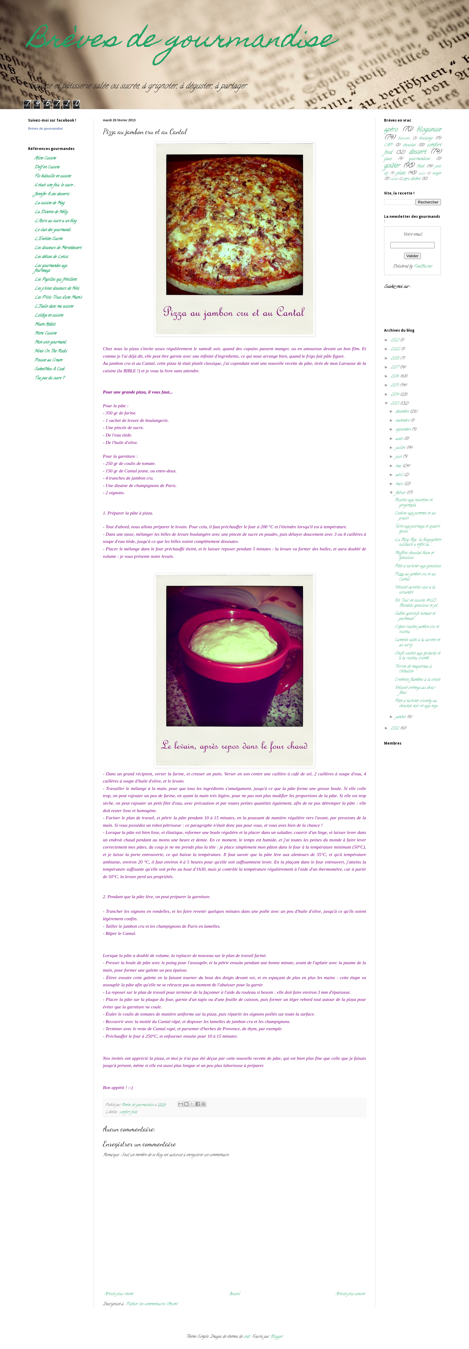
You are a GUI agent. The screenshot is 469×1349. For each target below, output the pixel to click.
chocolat (409, 145)
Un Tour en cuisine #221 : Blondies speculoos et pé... (417, 603)
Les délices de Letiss (51, 257)
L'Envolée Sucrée (48, 239)
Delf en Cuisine (46, 167)
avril (399, 475)
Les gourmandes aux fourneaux (50, 268)
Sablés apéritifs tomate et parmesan (415, 616)
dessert (417, 152)
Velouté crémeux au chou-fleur (415, 690)
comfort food (128, 1112)
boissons (404, 138)
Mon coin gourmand (50, 342)
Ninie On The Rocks (50, 351)
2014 (395, 395)
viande (394, 179)
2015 (395, 385)
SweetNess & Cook (49, 369)
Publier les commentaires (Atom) (151, 1304)
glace (388, 159)
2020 (396, 349)
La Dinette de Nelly (51, 212)
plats (400, 173)
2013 (395, 404)
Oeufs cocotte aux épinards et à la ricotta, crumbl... (417, 656)
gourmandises (419, 159)
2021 (395, 340)
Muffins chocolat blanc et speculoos (414, 555)
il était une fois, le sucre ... (54, 185)
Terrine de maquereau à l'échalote (413, 669)
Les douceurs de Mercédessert (57, 248)
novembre (402, 421)
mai (398, 466)
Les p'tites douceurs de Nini (56, 289)
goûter (392, 166)
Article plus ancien (350, 1294)
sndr (246, 1337)
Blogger (276, 1337)
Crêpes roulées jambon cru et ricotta (417, 629)
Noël (420, 166)
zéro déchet (411, 179)
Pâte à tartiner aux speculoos (418, 566)
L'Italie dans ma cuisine (53, 307)
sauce (421, 173)
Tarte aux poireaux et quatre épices (417, 529)
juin (399, 457)
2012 (395, 728)
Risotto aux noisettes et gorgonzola (414, 503)
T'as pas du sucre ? (49, 378)
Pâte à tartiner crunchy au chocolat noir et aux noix (416, 703)
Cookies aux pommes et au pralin (415, 516)
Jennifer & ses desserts (51, 194)
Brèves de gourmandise (181, 41)
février (400, 493)
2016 (395, 376)
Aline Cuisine (45, 158)
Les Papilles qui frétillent (55, 280)
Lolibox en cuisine (48, 316)
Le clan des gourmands (52, 230)
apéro (391, 130)
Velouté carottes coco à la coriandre (415, 590)
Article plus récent (118, 1294)
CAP (388, 145)
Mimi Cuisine (45, 333)
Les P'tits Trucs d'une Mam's (58, 298)
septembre (403, 430)
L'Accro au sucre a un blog (55, 221)
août (399, 439)
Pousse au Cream (48, 360)
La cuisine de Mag (49, 203)
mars (399, 484)
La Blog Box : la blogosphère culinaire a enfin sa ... (418, 542)
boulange (426, 138)
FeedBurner (423, 267)
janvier (401, 717)
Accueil (234, 1294)
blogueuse (429, 130)
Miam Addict (44, 324)
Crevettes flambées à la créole (417, 680)
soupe (436, 173)
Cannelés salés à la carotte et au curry (417, 642)
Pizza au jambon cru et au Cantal (415, 577)
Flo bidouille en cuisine (52, 176)
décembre (402, 412)
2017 (395, 368)
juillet (400, 448)
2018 (395, 359)
